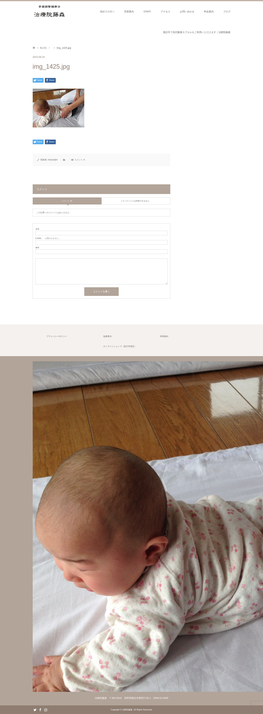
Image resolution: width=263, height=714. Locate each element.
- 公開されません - (47, 238)
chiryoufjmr (53, 160)
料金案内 (209, 11)
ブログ (226, 11)
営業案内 (129, 11)
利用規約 (164, 336)
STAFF (147, 11)
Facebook (40, 709)
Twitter (35, 709)
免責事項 (107, 336)
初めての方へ (107, 11)
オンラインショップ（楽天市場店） (119, 346)
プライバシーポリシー (56, 336)
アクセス (165, 11)
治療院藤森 (127, 709)
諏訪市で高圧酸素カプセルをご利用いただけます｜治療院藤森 (196, 32)
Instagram (46, 709)
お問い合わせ (187, 11)
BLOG (43, 47)
